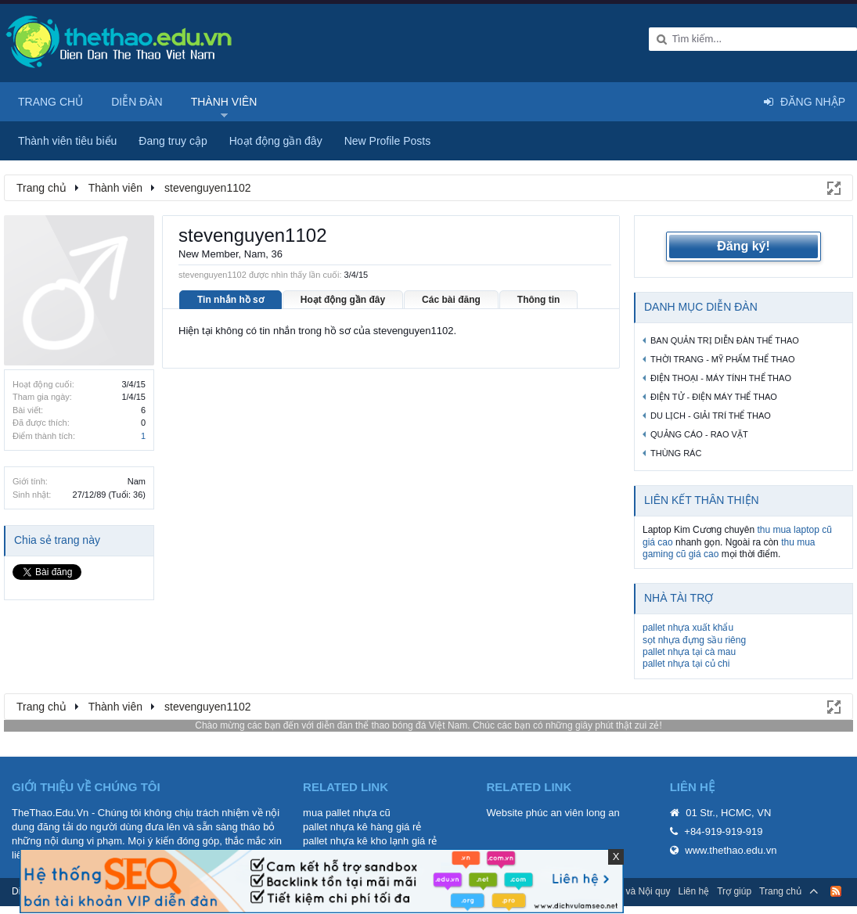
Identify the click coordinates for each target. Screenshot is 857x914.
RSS (835, 891)
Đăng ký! (743, 246)
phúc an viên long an (573, 813)
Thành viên (224, 101)
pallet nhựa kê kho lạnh (356, 841)
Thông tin (538, 299)
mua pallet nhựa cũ (347, 813)
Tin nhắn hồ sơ (230, 299)
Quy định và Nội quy (628, 891)
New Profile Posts (387, 141)
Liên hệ (693, 891)
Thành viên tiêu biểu (67, 141)
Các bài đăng (451, 299)
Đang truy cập (173, 141)
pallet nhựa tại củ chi (686, 663)
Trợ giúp (734, 891)
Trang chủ (50, 101)
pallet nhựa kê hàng (348, 827)
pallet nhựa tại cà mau (689, 651)
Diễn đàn (137, 101)
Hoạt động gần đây (343, 299)
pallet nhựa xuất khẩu (688, 627)
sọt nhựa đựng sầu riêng (694, 640)
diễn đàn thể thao (352, 725)
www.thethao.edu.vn (730, 850)
